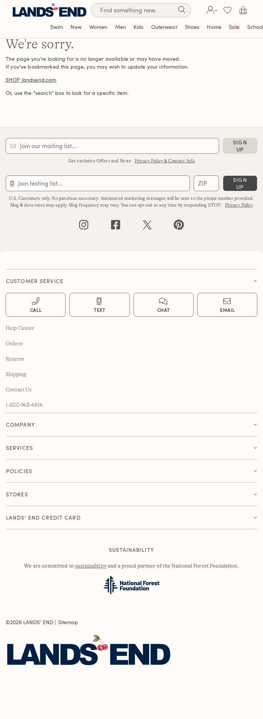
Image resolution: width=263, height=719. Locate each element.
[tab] (131, 279)
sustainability (91, 566)
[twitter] (147, 227)
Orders (14, 343)
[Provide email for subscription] (112, 146)
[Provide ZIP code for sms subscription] (206, 183)
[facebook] (115, 227)
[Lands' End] (49, 10)
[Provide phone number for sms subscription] (98, 183)
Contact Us (19, 389)
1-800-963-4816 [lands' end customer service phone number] (24, 405)
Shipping (16, 374)
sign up (240, 146)
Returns (15, 359)
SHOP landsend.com (31, 79)
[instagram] (84, 227)
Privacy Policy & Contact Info (165, 160)
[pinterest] (179, 227)
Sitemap (68, 622)
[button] (211, 10)
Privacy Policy (239, 205)
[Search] (181, 11)
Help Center (20, 328)
